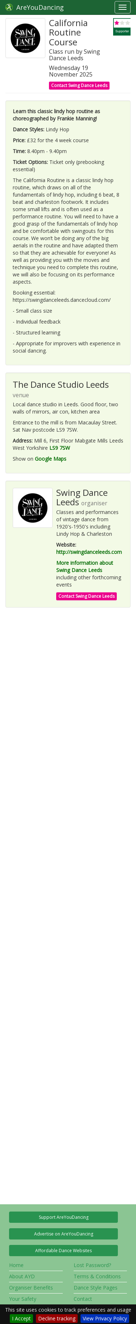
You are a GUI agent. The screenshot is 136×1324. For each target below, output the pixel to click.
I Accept (21, 1318)
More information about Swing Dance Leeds (84, 566)
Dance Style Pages (96, 1287)
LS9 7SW (59, 447)
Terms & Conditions (97, 1276)
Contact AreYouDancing (92, 1302)
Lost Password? (92, 1265)
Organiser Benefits (31, 1287)
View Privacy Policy (105, 1318)
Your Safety (22, 1298)
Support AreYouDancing (63, 1217)
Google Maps (50, 458)
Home (16, 1265)
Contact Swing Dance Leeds (79, 85)
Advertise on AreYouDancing (63, 1234)
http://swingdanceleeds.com (89, 551)
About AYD (22, 1276)
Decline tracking (56, 1318)
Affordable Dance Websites (63, 1250)
